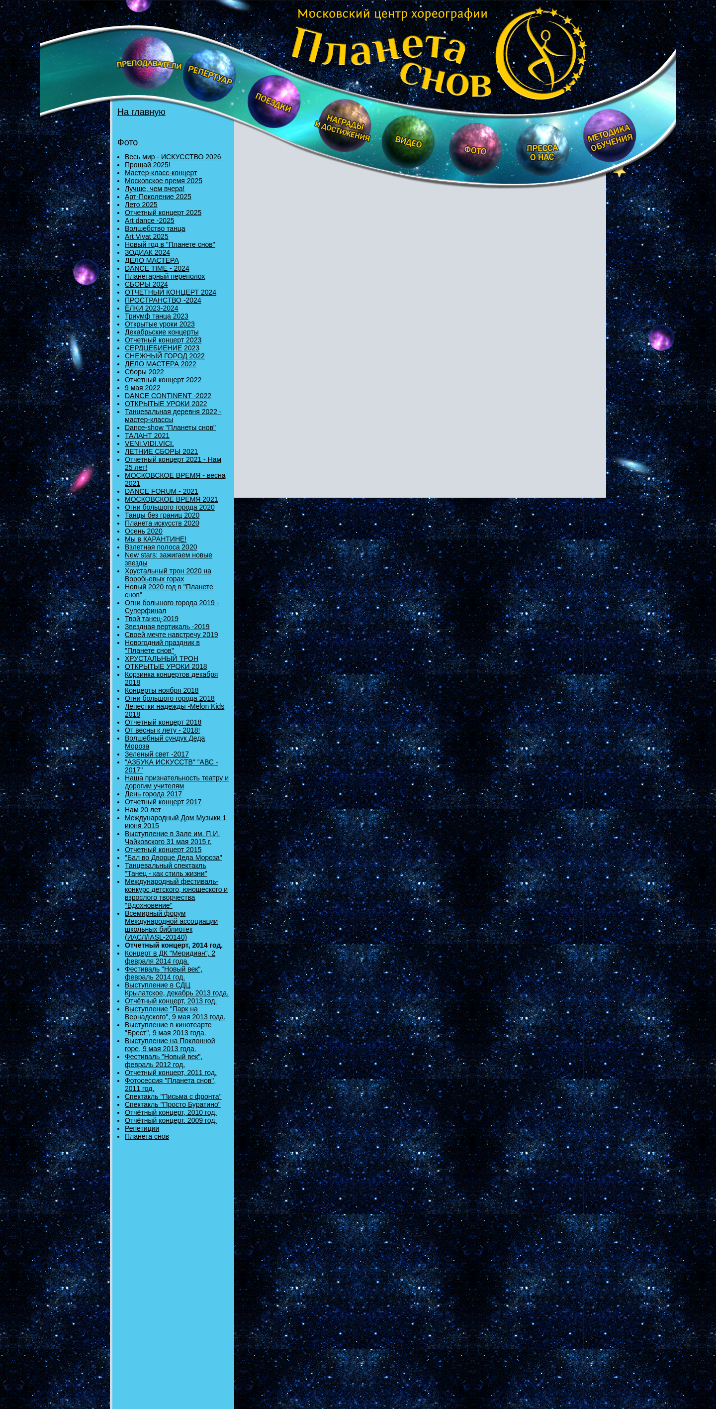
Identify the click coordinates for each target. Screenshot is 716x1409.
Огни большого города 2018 (170, 698)
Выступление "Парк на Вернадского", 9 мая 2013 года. (175, 1013)
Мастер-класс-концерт (161, 173)
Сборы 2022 (144, 372)
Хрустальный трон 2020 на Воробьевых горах (168, 575)
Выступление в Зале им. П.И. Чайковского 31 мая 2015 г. (172, 838)
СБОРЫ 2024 (146, 284)
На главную (141, 112)
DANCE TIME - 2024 (157, 268)
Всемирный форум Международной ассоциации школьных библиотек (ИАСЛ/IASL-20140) (171, 925)
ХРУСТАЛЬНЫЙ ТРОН (161, 658)
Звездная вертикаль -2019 (167, 627)
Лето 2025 (141, 205)
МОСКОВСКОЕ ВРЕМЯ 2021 (171, 499)
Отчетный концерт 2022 (163, 380)
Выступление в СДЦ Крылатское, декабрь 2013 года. (177, 989)
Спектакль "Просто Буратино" (173, 1104)
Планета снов (147, 1136)
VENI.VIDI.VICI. (149, 443)
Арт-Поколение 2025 (158, 197)
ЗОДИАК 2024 (147, 252)
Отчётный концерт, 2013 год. (171, 1001)
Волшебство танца (155, 228)
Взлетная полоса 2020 (161, 547)
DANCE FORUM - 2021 (161, 491)
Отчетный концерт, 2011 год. (171, 1073)
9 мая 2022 (143, 388)
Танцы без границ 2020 (162, 515)
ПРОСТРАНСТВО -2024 (163, 300)
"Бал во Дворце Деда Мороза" (173, 858)
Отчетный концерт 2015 (163, 850)
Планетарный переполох (165, 276)
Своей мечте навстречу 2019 (171, 635)
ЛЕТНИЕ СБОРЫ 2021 (161, 451)
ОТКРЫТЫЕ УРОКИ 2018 (166, 666)
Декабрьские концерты (162, 332)
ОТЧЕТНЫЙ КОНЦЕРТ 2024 (170, 292)
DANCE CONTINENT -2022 (168, 396)
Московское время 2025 (163, 181)
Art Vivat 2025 (147, 236)
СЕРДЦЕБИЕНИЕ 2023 (162, 348)
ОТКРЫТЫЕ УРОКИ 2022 (166, 404)
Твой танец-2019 (152, 619)
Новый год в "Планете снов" (170, 244)
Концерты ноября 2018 (162, 690)
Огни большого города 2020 (170, 507)
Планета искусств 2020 (162, 523)
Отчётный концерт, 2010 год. (171, 1112)
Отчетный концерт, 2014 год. (174, 945)
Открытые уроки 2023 (160, 324)
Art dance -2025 (150, 220)
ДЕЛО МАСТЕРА (152, 260)
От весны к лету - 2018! (162, 730)
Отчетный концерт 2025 (163, 213)
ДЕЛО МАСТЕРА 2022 (160, 364)
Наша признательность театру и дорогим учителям (177, 782)
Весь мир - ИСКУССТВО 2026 (173, 157)
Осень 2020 (144, 531)
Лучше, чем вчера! (154, 189)
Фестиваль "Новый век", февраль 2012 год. (163, 1061)
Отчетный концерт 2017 (163, 802)
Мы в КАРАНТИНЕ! (155, 539)
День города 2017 (153, 794)
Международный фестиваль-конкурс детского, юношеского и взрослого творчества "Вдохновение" (176, 893)
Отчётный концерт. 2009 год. (171, 1120)
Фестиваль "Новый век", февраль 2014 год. (163, 973)
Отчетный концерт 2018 (163, 722)
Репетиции (142, 1128)
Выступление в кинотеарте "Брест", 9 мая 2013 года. (168, 1029)
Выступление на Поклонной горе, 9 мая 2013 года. (170, 1045)
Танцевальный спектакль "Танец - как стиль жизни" (166, 869)
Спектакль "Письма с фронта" (173, 1096)
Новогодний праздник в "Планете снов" (162, 646)
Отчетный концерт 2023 (163, 340)
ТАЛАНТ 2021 (147, 435)
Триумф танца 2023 (156, 316)
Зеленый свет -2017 (157, 754)
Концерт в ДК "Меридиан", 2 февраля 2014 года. (170, 957)
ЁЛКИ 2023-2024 (152, 308)
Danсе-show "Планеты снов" (170, 428)
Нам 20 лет (143, 810)
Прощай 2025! (148, 165)
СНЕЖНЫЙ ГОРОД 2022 (165, 356)
